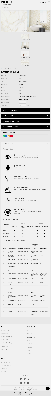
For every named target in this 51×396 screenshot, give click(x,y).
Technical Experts (6, 365)
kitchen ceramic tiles (12, 69)
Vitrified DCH (4, 340)
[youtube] (28, 382)
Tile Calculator (10, 127)
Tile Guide (4, 368)
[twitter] (28, 379)
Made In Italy (4, 349)
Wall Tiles (29, 333)
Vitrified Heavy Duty (6, 343)
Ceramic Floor (5, 330)
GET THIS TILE (9, 116)
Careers (29, 350)
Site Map (3, 371)
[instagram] (25, 379)
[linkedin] (21, 382)
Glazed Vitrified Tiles (6, 336)
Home (2, 69)
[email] (40, 2)
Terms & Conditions (20, 388)
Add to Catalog (10, 110)
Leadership (30, 344)
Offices (29, 353)
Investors (29, 347)
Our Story (29, 341)
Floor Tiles (29, 330)
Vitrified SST (4, 346)
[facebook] (21, 379)
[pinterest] (24, 382)
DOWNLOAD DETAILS (11, 121)
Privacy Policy (32, 388)
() (44, 2)
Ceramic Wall (4, 333)
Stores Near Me (5, 362)
